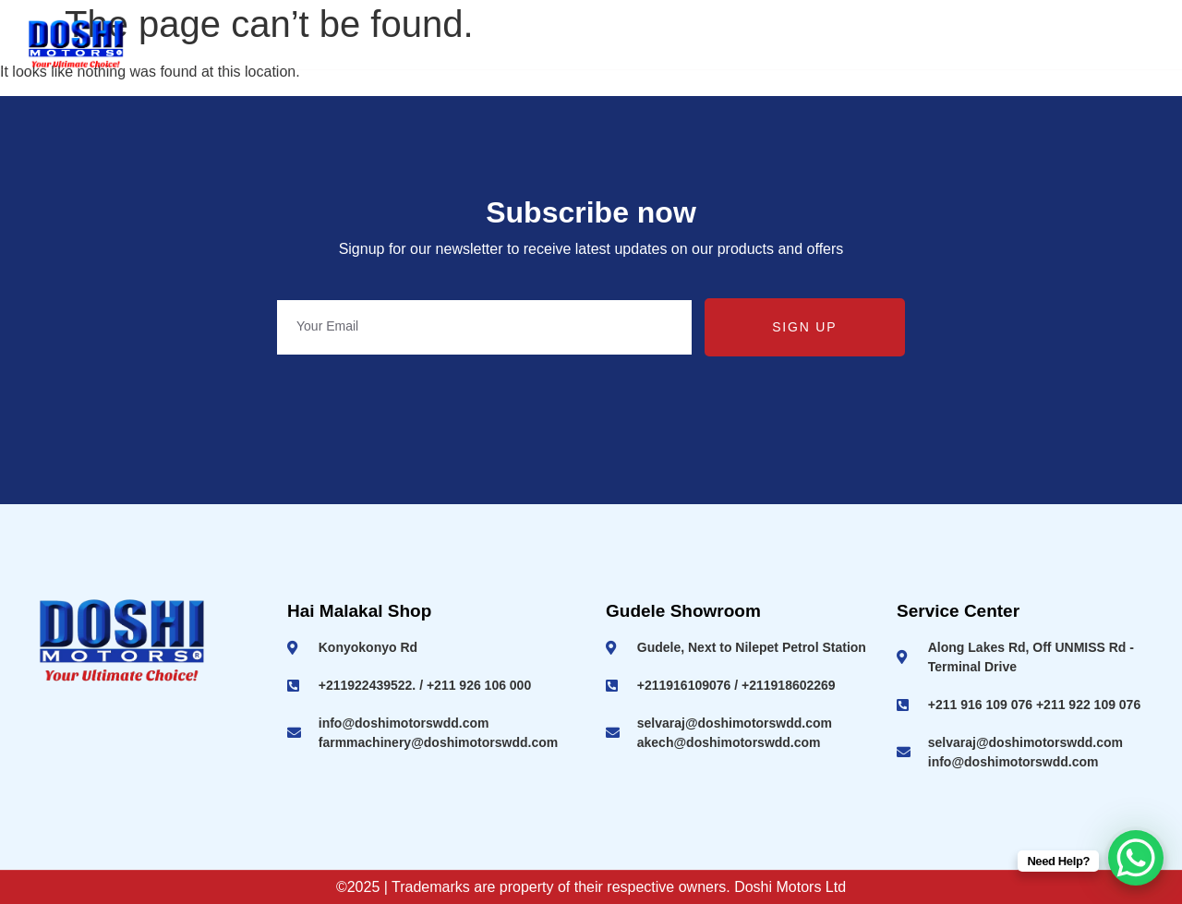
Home (303, 43)
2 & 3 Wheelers (653, 43)
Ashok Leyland (498, 43)
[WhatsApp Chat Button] (1136, 858)
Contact (1111, 43)
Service (1011, 43)
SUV (775, 43)
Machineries (888, 43)
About (381, 43)
